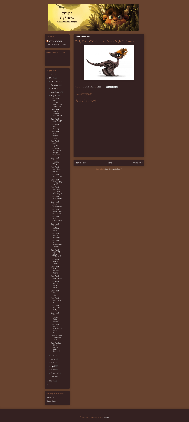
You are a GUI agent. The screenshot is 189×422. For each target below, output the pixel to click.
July (53, 355)
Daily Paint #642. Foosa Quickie (56, 169)
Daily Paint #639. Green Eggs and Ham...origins (56, 190)
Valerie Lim (51, 397)
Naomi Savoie (51, 401)
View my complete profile (56, 44)
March (53, 370)
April (53, 366)
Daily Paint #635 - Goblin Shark (56, 219)
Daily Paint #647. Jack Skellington (56, 126)
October (54, 88)
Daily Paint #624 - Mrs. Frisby (56, 307)
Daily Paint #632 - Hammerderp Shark (56, 244)
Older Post (137, 163)
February (54, 373)
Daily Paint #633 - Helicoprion (56, 235)
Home (109, 163)
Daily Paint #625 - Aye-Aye (56, 300)
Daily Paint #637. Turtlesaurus (56, 204)
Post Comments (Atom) (113, 169)
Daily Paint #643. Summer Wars (55, 161)
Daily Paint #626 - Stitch (55, 293)
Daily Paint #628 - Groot (56, 277)
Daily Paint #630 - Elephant (55, 261)
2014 (51, 78)
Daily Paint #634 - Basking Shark (55, 227)
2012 (51, 385)
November (55, 85)
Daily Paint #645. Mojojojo (55, 143)
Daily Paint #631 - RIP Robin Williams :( (56, 253)
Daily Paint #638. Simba (56, 198)
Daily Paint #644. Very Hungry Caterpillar (56, 151)
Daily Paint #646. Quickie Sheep (55, 135)
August (54, 95)
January (54, 377)
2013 (51, 381)
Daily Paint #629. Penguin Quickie (55, 270)
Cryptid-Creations (55, 41)
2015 (51, 75)
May (53, 363)
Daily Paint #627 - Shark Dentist (55, 284)
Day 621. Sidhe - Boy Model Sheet (56, 338)
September (55, 92)
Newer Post (80, 163)
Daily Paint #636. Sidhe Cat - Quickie (56, 211)
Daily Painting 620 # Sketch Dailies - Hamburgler (56, 347)
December (55, 81)
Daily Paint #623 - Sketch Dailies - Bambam (55, 317)
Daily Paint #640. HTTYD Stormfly (56, 182)
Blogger (106, 417)
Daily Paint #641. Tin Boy (56, 175)
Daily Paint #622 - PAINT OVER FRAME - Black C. (56, 328)
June (53, 359)
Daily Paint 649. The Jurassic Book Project (56, 113)
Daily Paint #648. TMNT (56, 120)
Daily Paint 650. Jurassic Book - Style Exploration (56, 102)
